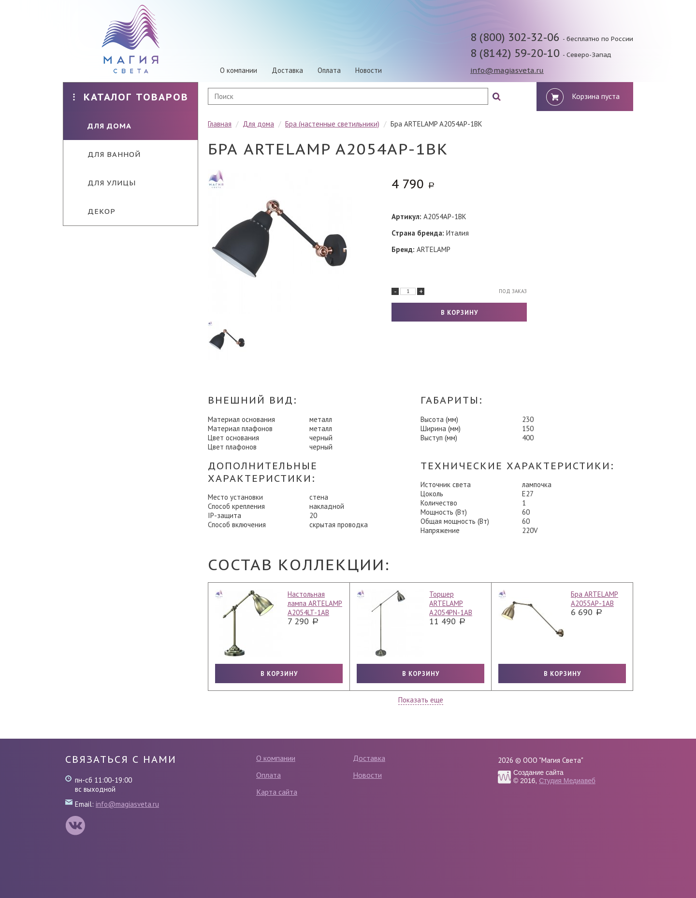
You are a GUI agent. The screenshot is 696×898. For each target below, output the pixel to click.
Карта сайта (276, 792)
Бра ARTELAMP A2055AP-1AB (594, 598)
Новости (368, 70)
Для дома (102, 125)
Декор (94, 211)
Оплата (329, 70)
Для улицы (104, 182)
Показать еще (420, 699)
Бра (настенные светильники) (332, 123)
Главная (220, 123)
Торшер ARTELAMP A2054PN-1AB (450, 603)
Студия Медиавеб (567, 781)
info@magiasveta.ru (507, 70)
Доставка (287, 70)
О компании (238, 70)
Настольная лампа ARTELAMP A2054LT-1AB (315, 603)
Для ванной (107, 154)
